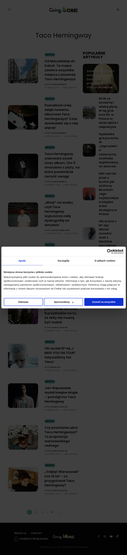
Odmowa (23, 302)
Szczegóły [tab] (63, 260)
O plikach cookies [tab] (105, 260)
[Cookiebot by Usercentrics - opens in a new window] (109, 251)
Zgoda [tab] (22, 260)
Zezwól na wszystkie (103, 302)
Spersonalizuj (63, 302)
